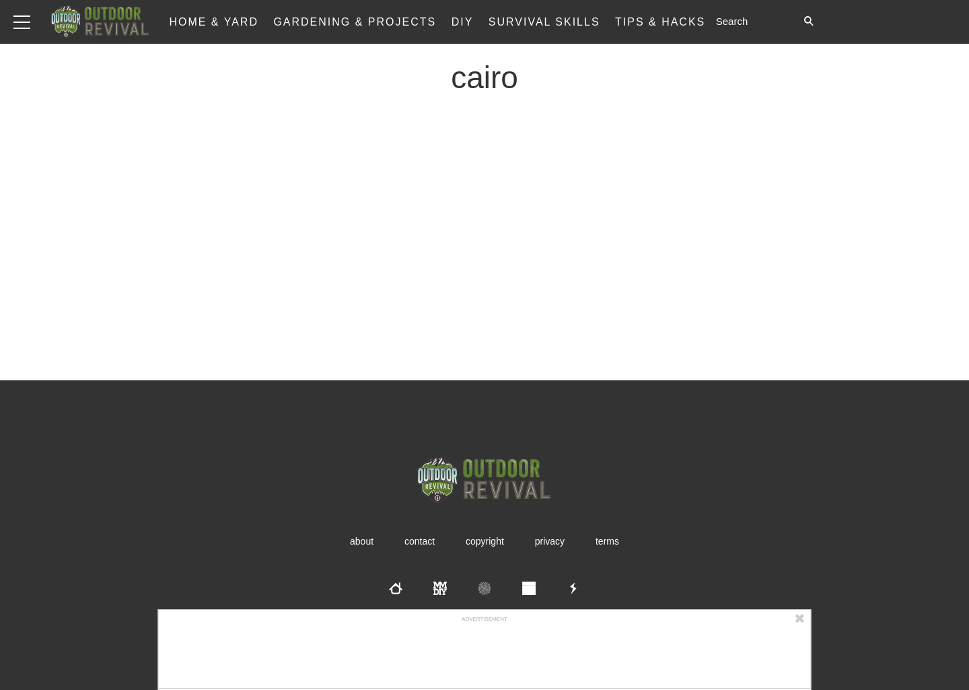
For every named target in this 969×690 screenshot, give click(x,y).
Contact (419, 541)
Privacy (550, 541)
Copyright (485, 541)
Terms (607, 541)
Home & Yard (213, 22)
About (361, 541)
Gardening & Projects (354, 22)
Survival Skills (544, 22)
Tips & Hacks (660, 22)
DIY (463, 22)
